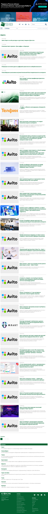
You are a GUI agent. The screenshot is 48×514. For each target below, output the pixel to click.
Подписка (6, 497)
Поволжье (34, 501)
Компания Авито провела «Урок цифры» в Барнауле (15, 46)
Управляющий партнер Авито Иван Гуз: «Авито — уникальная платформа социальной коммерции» (33, 250)
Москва (33, 502)
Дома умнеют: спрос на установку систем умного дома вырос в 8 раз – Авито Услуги (33, 264)
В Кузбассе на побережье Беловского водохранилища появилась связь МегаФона (20, 470)
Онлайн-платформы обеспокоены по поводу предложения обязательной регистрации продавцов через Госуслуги (31, 166)
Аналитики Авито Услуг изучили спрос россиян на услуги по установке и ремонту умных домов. (32, 268)
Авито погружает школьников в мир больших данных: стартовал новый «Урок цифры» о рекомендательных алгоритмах (32, 53)
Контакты (7, 495)
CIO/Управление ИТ (20, 498)
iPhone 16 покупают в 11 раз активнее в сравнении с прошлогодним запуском (30, 293)
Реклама (2, 497)
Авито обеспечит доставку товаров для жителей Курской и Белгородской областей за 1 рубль (32, 336)
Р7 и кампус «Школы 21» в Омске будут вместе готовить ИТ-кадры (16, 448)
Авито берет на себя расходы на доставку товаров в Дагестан (18, 40)
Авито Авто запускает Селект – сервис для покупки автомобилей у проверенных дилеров (32, 379)
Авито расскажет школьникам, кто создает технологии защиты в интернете (31, 122)
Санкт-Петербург (35, 499)
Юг (32, 507)
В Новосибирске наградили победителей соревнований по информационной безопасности (22, 452)
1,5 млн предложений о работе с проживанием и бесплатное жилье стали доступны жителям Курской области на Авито (32, 366)
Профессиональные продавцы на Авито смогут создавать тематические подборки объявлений (32, 235)
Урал (33, 505)
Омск (2, 447)
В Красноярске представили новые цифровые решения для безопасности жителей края (21, 461)
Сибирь (33, 504)
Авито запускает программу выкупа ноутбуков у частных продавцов (32, 307)
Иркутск (3, 463)
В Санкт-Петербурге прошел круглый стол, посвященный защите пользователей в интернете (33, 221)
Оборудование (19, 507)
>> (7, 438)
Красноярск (4, 460)
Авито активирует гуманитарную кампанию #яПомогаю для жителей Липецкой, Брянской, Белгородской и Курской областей (32, 423)
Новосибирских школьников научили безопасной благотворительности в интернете (24, 72)
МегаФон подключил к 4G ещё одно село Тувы (12, 479)
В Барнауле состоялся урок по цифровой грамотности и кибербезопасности (22, 66)
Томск (3, 455)
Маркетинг (23, 504)
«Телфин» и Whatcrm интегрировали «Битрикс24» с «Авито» (33, 107)
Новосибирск (4, 451)
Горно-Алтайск (5, 472)
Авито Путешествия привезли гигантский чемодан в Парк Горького (30, 408)
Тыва (2, 478)
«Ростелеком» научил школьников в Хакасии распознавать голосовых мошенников (20, 483)
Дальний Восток (35, 508)
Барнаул (3, 485)
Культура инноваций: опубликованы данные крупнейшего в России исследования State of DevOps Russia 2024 (31, 322)
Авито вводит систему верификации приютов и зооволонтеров (32, 79)
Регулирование (19, 510)
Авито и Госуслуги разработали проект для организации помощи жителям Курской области (32, 393)
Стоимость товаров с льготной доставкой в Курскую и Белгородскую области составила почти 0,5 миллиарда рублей (31, 279)
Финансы (24, 510)
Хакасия (3, 481)
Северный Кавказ (35, 510)
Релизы (33, 511)
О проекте (3, 495)
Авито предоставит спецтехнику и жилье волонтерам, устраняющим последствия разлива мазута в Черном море (33, 195)
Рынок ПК (18, 504)
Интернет (18, 495)
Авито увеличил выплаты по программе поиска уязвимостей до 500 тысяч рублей (32, 179)
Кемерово (4, 469)
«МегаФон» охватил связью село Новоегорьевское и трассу (15, 487)
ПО (23, 507)
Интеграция (19, 501)
